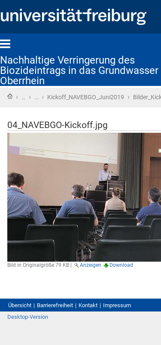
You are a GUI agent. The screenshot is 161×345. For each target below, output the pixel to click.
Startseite (9, 96)
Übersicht (19, 305)
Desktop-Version (27, 317)
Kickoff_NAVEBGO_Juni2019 (85, 97)
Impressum (117, 305)
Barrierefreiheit (55, 305)
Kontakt (88, 305)
